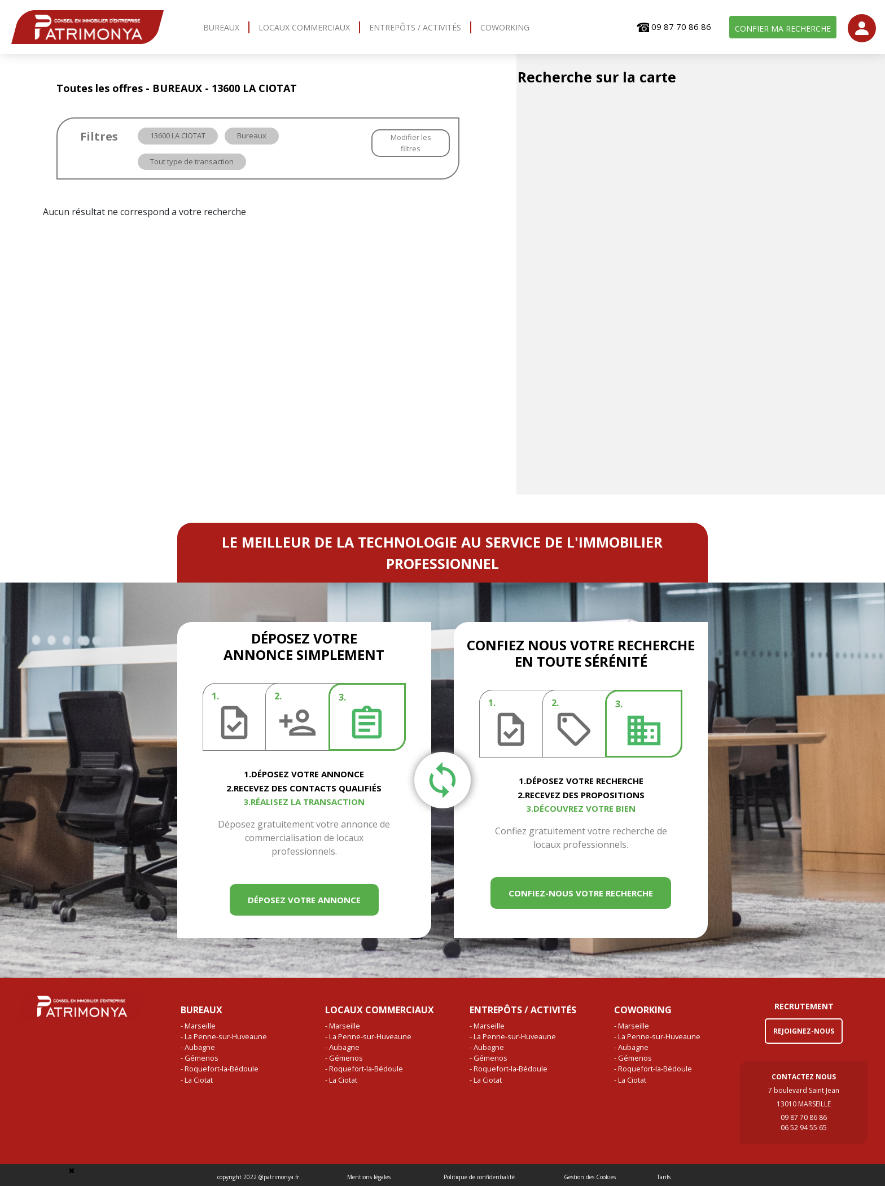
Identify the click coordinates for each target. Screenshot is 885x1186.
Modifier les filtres (411, 143)
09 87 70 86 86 (673, 27)
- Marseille (198, 1026)
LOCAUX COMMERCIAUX (304, 27)
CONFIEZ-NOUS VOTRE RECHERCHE (581, 893)
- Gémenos (199, 1058)
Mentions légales (369, 1177)
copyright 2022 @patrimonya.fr (258, 1177)
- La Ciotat (197, 1080)
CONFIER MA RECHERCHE (783, 28)
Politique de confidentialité (479, 1177)
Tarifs (664, 1177)
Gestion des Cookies (590, 1177)
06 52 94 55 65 (804, 1127)
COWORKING (504, 27)
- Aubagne (198, 1047)
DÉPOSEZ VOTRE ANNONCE (304, 899)
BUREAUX (221, 27)
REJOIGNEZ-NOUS (803, 1031)
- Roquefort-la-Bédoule (220, 1069)
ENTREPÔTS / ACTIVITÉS (415, 27)
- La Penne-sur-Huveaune (224, 1036)
